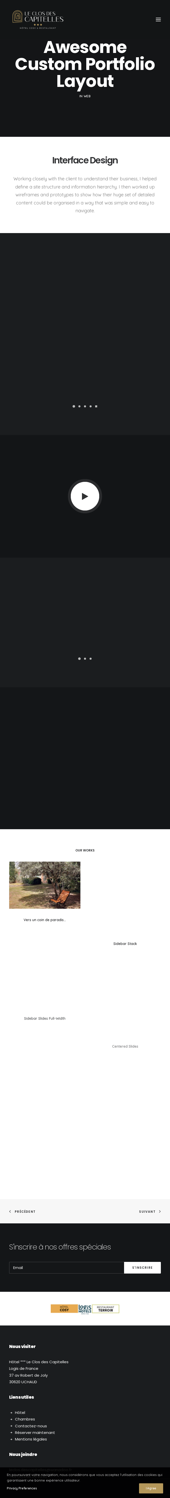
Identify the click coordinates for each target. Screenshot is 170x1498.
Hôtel (20, 1340)
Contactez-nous (31, 1354)
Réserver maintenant (35, 1360)
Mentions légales (31, 1367)
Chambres (25, 1347)
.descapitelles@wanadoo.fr (40, 1398)
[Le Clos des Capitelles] (38, 19)
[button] (74, 406)
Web (87, 96)
